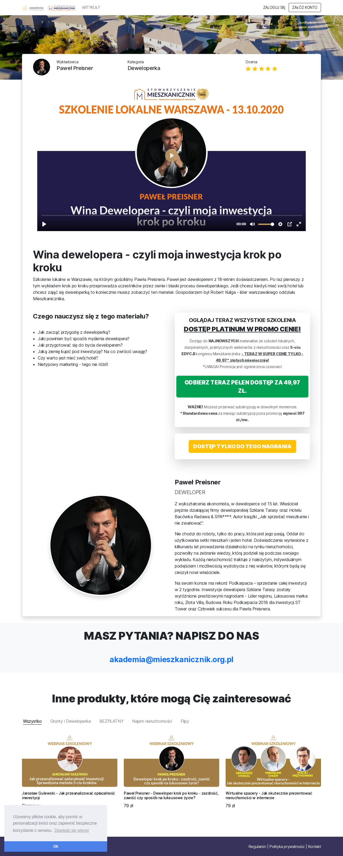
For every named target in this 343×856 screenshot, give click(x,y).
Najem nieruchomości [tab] (152, 721)
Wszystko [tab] (32, 721)
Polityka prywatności (287, 846)
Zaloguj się (274, 7)
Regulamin (257, 846)
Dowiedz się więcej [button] (71, 830)
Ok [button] (55, 846)
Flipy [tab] (185, 721)
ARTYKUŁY (91, 7)
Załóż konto (305, 7)
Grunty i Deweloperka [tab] (70, 721)
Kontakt (314, 846)
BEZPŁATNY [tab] (111, 721)
